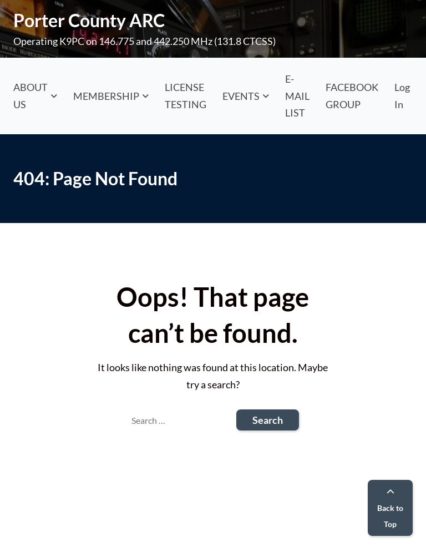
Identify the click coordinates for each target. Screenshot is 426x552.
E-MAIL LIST (297, 96)
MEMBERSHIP (106, 96)
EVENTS (241, 96)
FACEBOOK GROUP (352, 95)
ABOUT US (30, 95)
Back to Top (390, 508)
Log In (402, 95)
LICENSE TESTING (185, 95)
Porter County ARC (89, 20)
